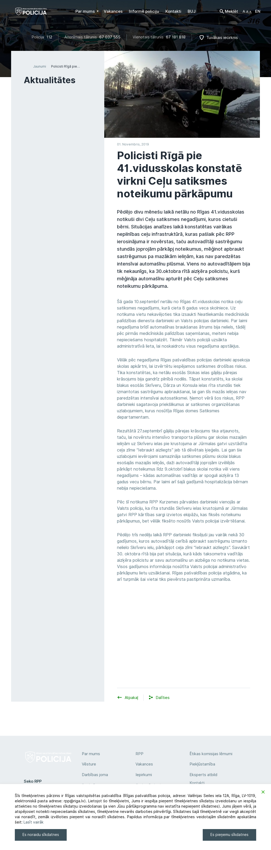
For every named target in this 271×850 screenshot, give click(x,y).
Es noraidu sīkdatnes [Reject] (40, 835)
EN (257, 11)
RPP (139, 753)
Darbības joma (95, 774)
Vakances (144, 764)
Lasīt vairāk (33, 822)
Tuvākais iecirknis (222, 37)
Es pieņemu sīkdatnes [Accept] (229, 835)
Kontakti (197, 783)
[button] (247, 11)
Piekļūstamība (202, 764)
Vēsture (89, 764)
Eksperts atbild (203, 774)
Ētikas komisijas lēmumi (210, 753)
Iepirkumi (144, 774)
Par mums (91, 753)
